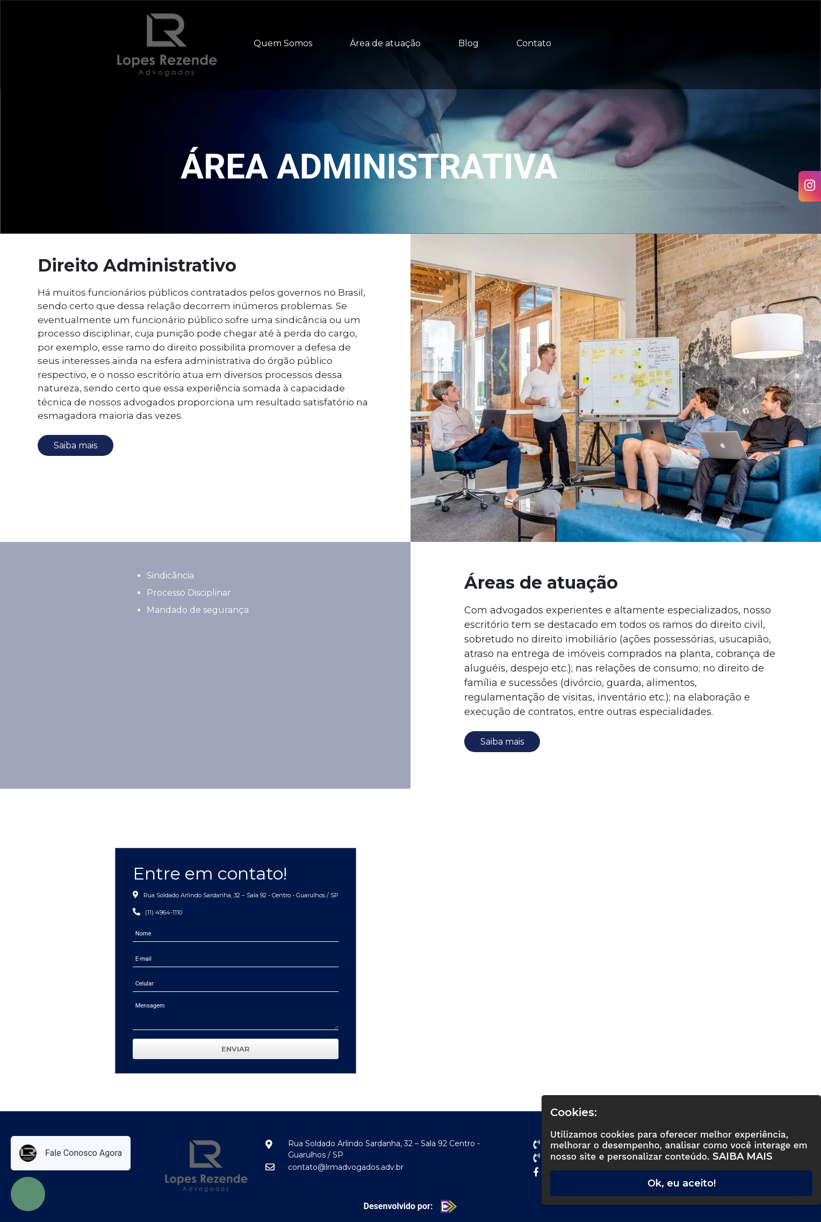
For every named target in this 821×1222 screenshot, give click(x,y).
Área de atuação (385, 43)
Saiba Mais (742, 1156)
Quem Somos (283, 43)
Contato (533, 43)
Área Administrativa (369, 167)
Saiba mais (75, 445)
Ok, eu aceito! (681, 1183)
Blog (468, 43)
